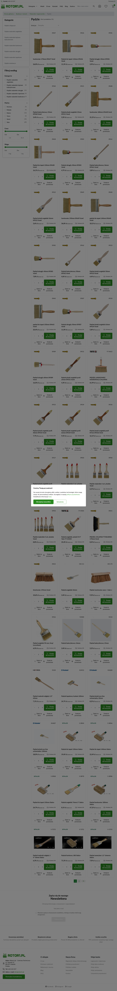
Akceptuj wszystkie (43, 502)
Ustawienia (60, 502)
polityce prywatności (73, 494)
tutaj (49, 496)
